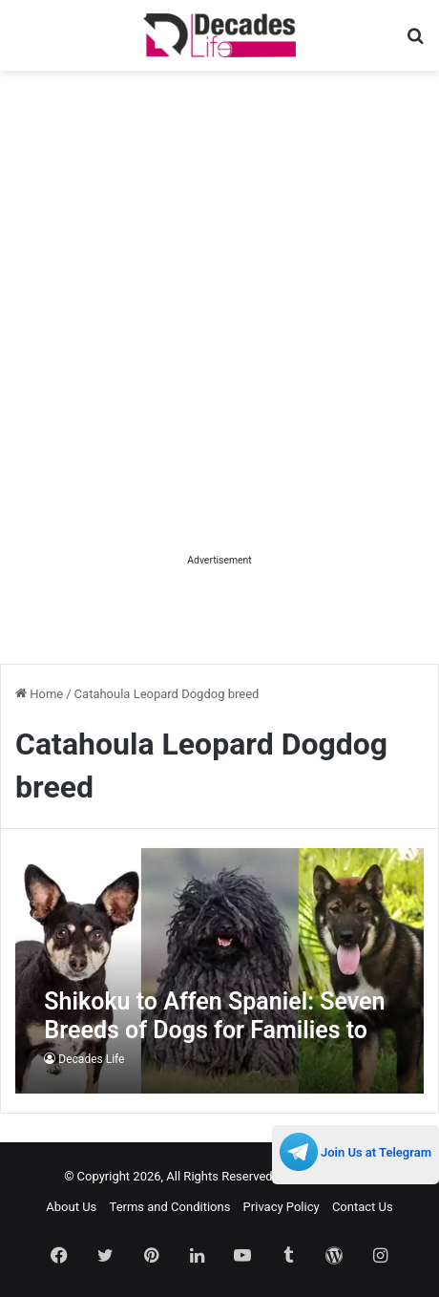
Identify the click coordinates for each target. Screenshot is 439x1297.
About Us (71, 1207)
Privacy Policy (281, 1207)
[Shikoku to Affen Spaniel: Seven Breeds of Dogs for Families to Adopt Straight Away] (219, 971)
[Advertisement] (219, 329)
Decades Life (91, 1059)
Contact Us (362, 1207)
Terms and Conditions (170, 1207)
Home (39, 694)
